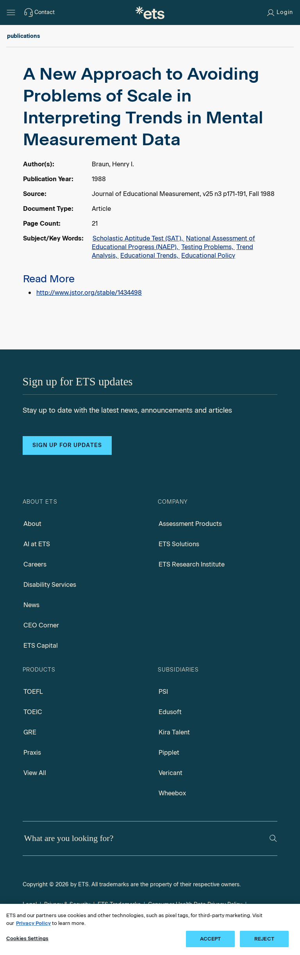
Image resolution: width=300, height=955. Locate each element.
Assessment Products (190, 523)
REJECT (264, 939)
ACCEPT (210, 939)
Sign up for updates (67, 445)
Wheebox (172, 793)
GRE (29, 732)
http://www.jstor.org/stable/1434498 (89, 292)
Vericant (170, 773)
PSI (163, 691)
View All (34, 773)
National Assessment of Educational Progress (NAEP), (173, 243)
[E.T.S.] (150, 12)
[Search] (273, 838)
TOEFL (33, 691)
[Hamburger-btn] (11, 12)
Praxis (32, 752)
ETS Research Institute (192, 564)
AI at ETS (36, 544)
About (32, 523)
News (31, 605)
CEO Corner (41, 625)
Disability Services (49, 584)
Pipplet (169, 752)
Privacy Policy (33, 923)
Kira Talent (174, 732)
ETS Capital (40, 645)
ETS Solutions (179, 544)
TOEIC (32, 712)
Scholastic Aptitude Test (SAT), (138, 238)
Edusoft (170, 712)
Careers (34, 564)
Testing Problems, (208, 247)
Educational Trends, (150, 255)
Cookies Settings (27, 938)
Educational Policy (208, 255)
